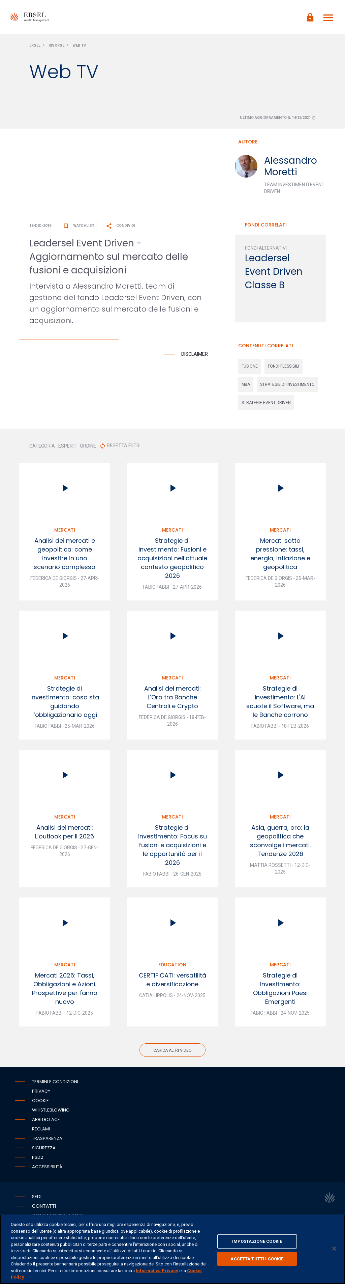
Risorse (56, 48)
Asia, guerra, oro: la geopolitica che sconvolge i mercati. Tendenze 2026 (280, 843)
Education (172, 967)
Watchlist (78, 228)
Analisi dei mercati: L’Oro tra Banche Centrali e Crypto (172, 700)
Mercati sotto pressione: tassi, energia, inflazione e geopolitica (280, 556)
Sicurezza (44, 1151)
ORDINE (88, 449)
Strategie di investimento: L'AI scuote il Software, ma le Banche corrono (280, 704)
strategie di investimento (287, 387)
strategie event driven (266, 405)
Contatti (44, 1209)
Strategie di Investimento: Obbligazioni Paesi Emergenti (280, 991)
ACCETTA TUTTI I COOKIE (256, 1258)
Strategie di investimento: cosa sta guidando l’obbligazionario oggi (64, 704)
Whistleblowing (50, 1113)
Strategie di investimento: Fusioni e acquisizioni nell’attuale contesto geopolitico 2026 (172, 561)
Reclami (41, 1132)
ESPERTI (67, 449)
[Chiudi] (334, 1248)
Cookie (40, 1103)
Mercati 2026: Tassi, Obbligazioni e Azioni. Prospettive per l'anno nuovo (64, 991)
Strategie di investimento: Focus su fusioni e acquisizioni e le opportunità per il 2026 (172, 848)
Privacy (41, 1094)
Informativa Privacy (157, 1270)
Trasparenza (47, 1141)
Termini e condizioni (55, 1084)
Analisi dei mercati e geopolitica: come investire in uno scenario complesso (64, 556)
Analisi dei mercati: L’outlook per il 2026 (64, 835)
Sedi (36, 1199)
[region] (172, 1249)
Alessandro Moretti (290, 169)
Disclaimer (194, 357)
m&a (246, 387)
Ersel (34, 48)
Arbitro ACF (46, 1122)
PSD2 (37, 1160)
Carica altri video (172, 1053)
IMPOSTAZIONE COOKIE (257, 1241)
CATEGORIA (42, 449)
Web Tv (79, 48)
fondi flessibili (283, 369)
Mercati (64, 533)
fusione (250, 369)
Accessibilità (47, 1170)
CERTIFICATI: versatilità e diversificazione (172, 982)
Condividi (120, 228)
